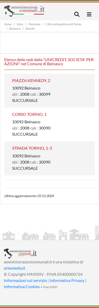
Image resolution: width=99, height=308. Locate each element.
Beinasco (15, 28)
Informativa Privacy (67, 280)
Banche (30, 28)
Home (8, 24)
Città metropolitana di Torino (63, 24)
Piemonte (34, 24)
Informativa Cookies (22, 286)
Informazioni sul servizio (25, 280)
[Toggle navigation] (77, 14)
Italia (20, 24)
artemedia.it (14, 267)
